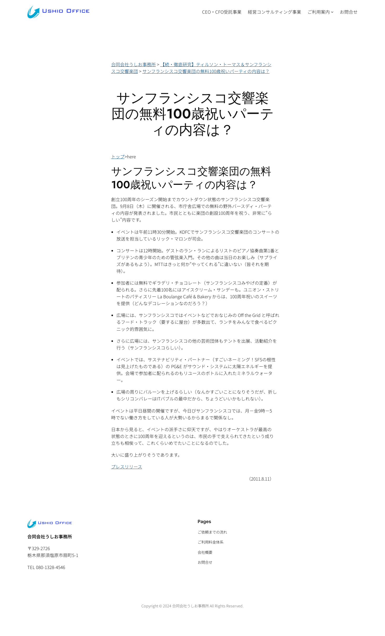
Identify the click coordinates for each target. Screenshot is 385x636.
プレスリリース (126, 466)
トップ (118, 156)
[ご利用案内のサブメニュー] (332, 12)
